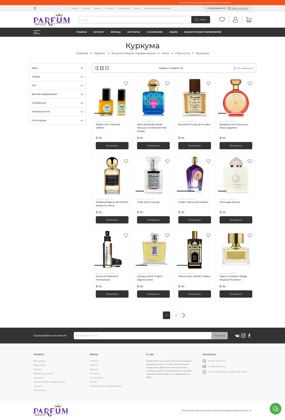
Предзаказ (112, 145)
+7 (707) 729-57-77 (216, 8)
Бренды (97, 8)
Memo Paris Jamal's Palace (194, 276)
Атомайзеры (40, 390)
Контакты (109, 8)
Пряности (182, 53)
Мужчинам (39, 365)
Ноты (165, 53)
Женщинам (39, 360)
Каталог (86, 8)
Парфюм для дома (43, 373)
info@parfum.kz (216, 366)
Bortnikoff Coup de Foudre (194, 124)
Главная (74, 8)
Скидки (37, 386)
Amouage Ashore (230, 202)
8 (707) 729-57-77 (217, 360)
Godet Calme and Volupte (193, 202)
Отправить (220, 335)
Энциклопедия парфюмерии (157, 8)
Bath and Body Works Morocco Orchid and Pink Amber (151, 128)
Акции (137, 8)
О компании (124, 8)
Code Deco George (148, 202)
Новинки (38, 377)
